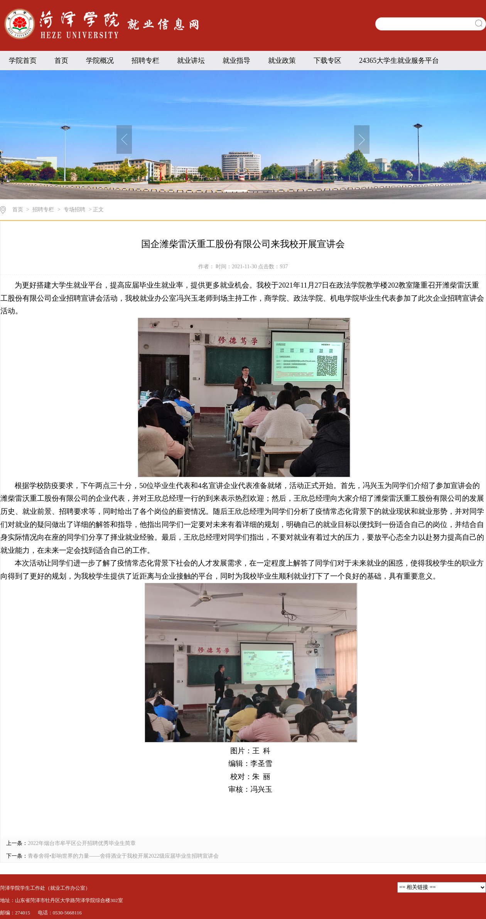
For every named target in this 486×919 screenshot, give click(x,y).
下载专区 (327, 60)
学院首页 (23, 60)
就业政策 (282, 60)
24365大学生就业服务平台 (399, 60)
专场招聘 (74, 209)
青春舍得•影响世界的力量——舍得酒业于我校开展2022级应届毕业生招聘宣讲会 (123, 856)
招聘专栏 (145, 60)
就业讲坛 (191, 60)
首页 (61, 60)
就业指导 (236, 60)
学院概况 (100, 60)
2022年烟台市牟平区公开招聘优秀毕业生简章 (82, 843)
